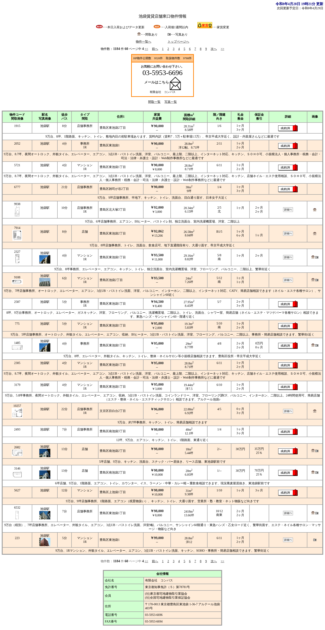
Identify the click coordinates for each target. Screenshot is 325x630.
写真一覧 (170, 102)
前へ (155, 49)
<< (146, 49)
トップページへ (178, 41)
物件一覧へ (143, 41)
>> (222, 49)
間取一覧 (154, 102)
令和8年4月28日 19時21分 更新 (299, 4)
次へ (214, 49)
